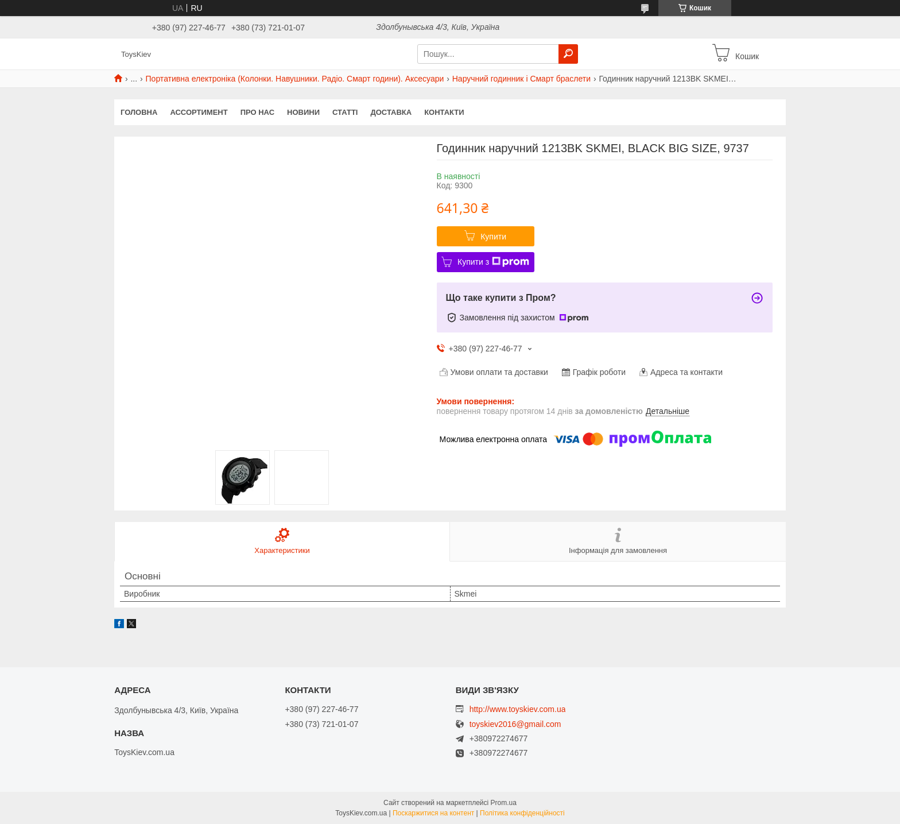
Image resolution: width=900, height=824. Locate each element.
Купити (493, 236)
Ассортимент (198, 112)
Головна (139, 112)
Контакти (444, 112)
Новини (303, 112)
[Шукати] (568, 54)
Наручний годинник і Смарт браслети (521, 78)
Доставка (391, 112)
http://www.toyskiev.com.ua (518, 709)
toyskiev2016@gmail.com (515, 724)
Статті (345, 112)
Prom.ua (504, 803)
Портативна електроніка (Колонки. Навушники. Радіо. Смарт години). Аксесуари (295, 78)
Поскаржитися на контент (433, 813)
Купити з (493, 262)
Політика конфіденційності (522, 813)
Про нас (257, 112)
